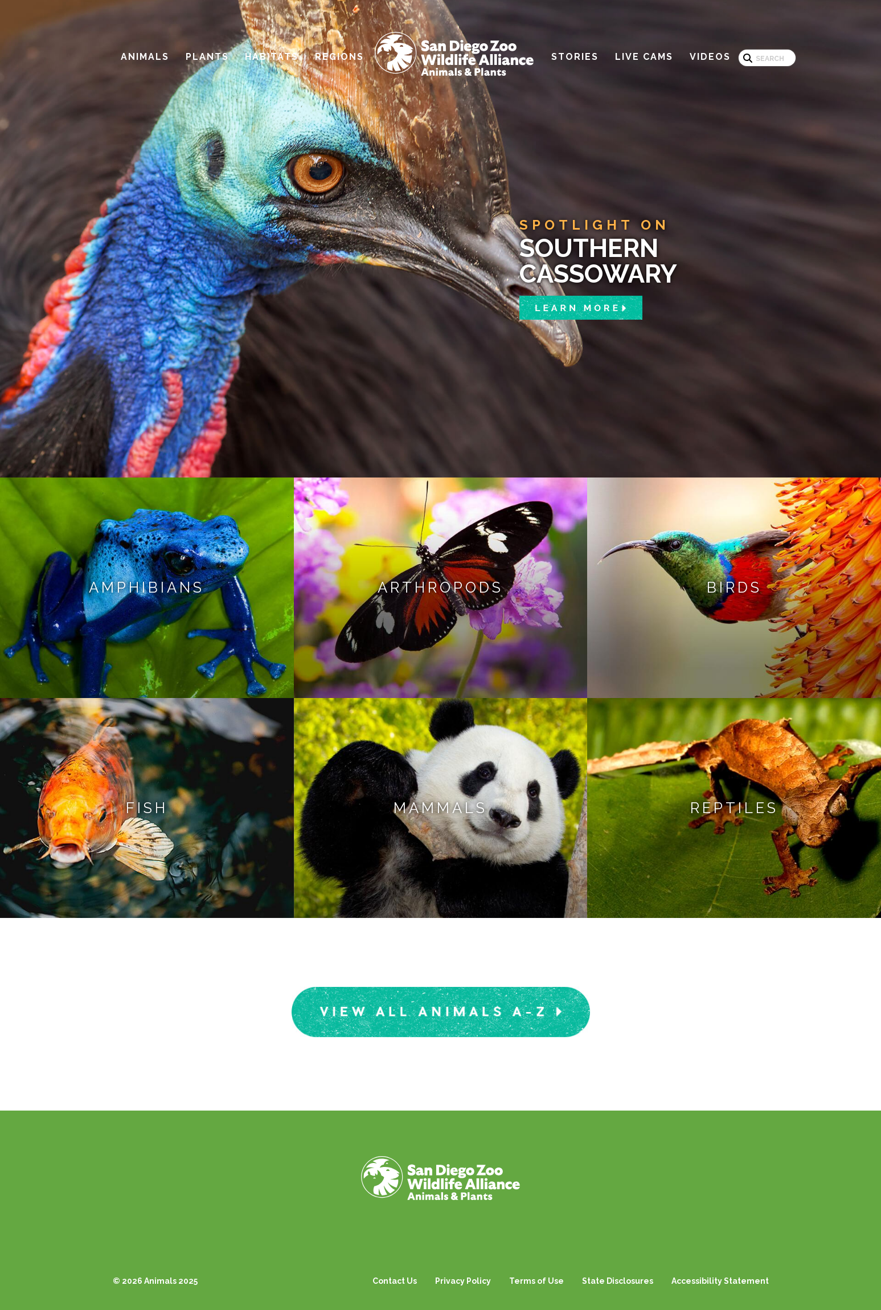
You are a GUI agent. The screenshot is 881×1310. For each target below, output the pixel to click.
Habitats (271, 56)
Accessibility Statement (720, 1280)
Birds (734, 587)
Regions (339, 56)
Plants (207, 56)
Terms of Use (536, 1280)
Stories (575, 56)
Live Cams (644, 56)
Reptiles (734, 808)
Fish (147, 808)
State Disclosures (617, 1280)
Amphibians (146, 587)
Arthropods (440, 587)
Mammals (440, 808)
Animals (145, 56)
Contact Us (394, 1280)
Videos (710, 56)
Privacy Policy (463, 1280)
